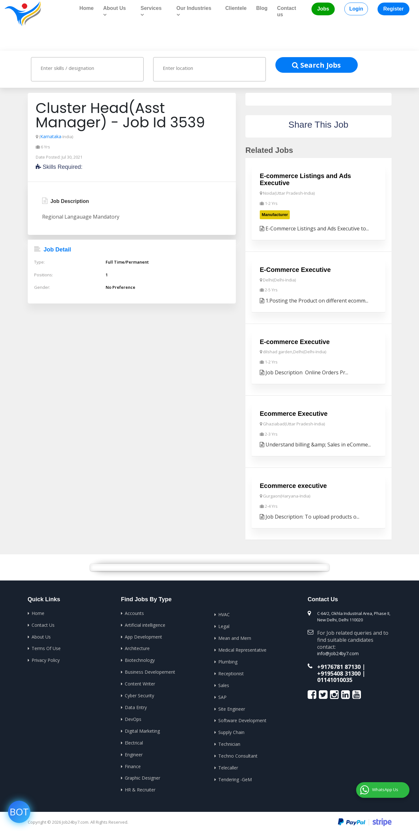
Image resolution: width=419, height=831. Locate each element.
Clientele (236, 8)
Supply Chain (231, 730)
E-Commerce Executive (295, 268)
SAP (222, 695)
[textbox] (93, 67)
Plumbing (227, 660)
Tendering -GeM (235, 776)
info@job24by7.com (336, 652)
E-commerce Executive (295, 340)
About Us (41, 635)
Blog (262, 8)
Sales (223, 683)
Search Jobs (316, 64)
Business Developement (150, 670)
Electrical (134, 740)
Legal (223, 625)
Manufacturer (275, 214)
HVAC (224, 613)
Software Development (242, 718)
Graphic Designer (142, 775)
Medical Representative (242, 648)
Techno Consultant (238, 753)
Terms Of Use (46, 647)
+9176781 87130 (339, 664)
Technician (229, 741)
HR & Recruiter (140, 786)
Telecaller (228, 765)
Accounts (134, 612)
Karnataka (50, 136)
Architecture (137, 647)
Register (393, 8)
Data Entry (136, 705)
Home (86, 8)
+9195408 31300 (339, 671)
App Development (143, 635)
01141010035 (334, 677)
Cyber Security (139, 693)
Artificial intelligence (145, 623)
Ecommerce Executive (293, 412)
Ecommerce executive (293, 484)
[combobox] (87, 68)
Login (356, 8)
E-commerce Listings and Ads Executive (305, 179)
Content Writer (140, 682)
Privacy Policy (46, 658)
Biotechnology (140, 658)
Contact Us (43, 623)
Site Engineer (231, 706)
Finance (133, 763)
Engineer (134, 752)
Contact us (286, 11)
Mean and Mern (234, 636)
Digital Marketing (142, 728)
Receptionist (231, 672)
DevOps (133, 717)
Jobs (323, 8)
